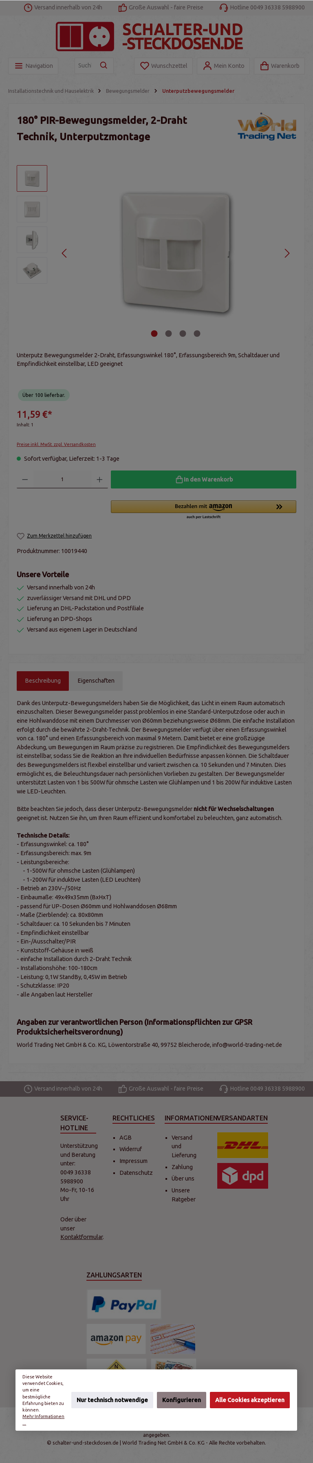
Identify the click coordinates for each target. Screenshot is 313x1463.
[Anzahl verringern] (25, 479)
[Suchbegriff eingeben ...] (85, 66)
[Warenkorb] (279, 66)
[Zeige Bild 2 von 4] (168, 333)
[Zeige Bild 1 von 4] (154, 333)
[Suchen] (104, 66)
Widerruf (130, 1149)
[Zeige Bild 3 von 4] (183, 333)
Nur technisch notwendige (112, 1399)
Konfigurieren (181, 1399)
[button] (203, 510)
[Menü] (33, 66)
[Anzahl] (62, 479)
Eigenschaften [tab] (96, 680)
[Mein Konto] (223, 66)
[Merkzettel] (163, 66)
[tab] (43, 681)
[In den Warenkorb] (203, 479)
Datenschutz (136, 1173)
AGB (125, 1137)
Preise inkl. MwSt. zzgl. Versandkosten (56, 444)
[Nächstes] (287, 253)
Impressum (133, 1161)
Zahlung (182, 1167)
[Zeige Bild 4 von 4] (197, 333)
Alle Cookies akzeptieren (249, 1399)
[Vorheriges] (64, 253)
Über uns (183, 1178)
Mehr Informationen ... (44, 1419)
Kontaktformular (81, 1237)
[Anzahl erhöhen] (99, 479)
